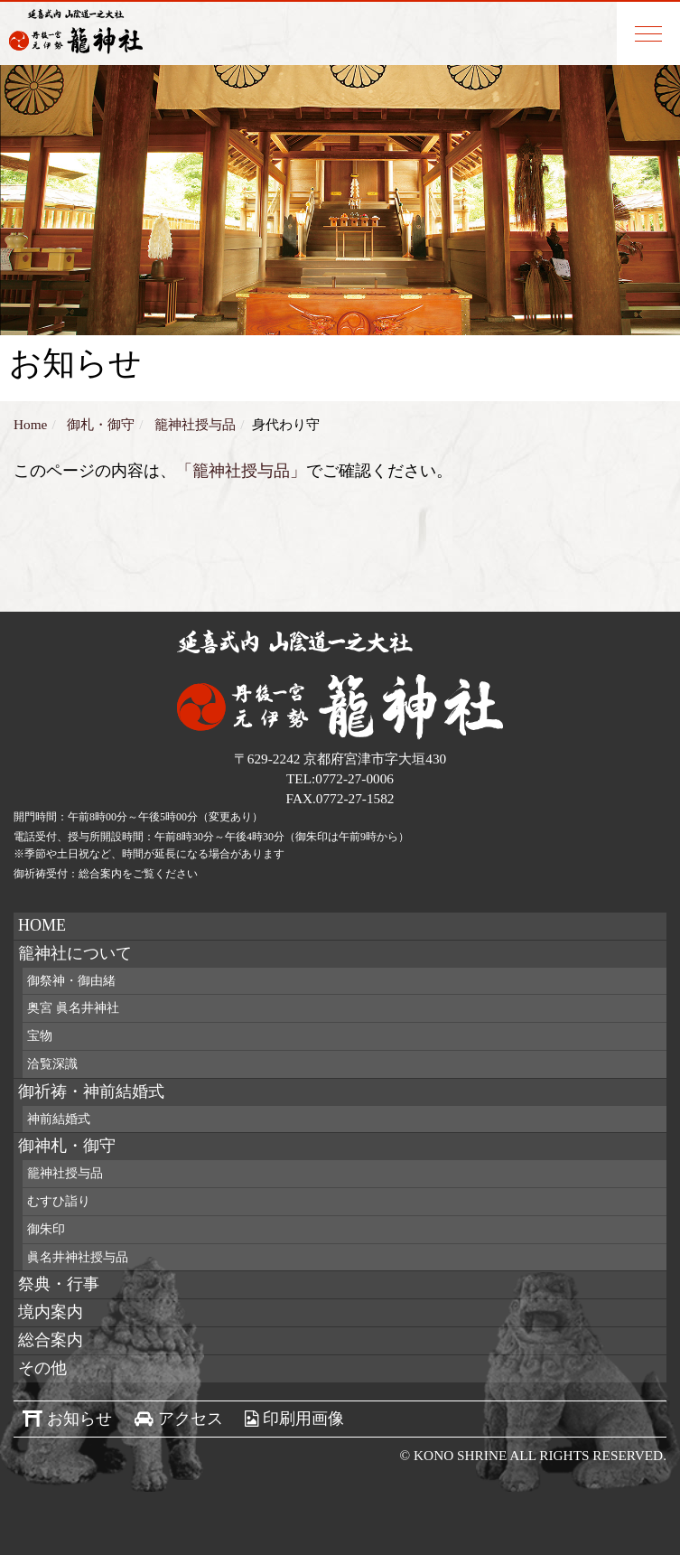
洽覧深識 (52, 1064)
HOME (42, 925)
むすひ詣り (58, 1201)
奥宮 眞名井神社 (73, 1008)
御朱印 (46, 1229)
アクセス (190, 1419)
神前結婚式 (58, 1119)
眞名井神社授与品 (77, 1257)
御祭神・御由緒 (71, 981)
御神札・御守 (67, 1146)
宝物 (39, 1036)
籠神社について (75, 953)
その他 (42, 1368)
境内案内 (50, 1312)
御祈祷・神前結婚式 (91, 1091)
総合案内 (50, 1340)
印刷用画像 (303, 1419)
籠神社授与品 (65, 1173)
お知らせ (79, 1419)
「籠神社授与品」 (241, 471)
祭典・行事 (58, 1284)
